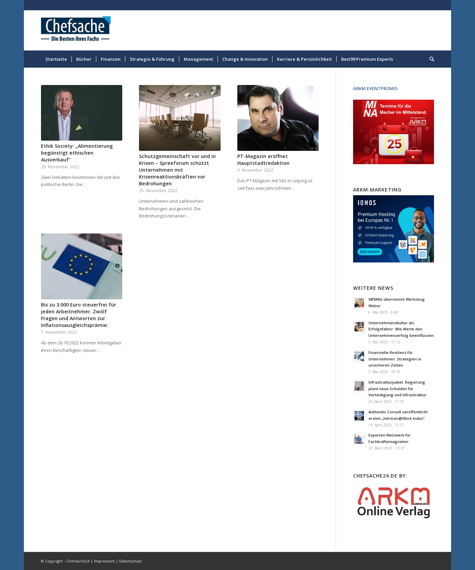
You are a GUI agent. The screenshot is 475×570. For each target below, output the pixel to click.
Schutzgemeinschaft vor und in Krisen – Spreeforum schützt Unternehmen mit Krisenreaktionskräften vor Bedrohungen (177, 170)
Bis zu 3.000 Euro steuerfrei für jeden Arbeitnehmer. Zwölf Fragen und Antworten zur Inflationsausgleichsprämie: (78, 314)
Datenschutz (130, 561)
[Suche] (429, 59)
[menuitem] (56, 59)
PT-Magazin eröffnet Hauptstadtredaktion (263, 159)
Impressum (104, 561)
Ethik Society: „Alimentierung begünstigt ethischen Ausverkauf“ (77, 153)
